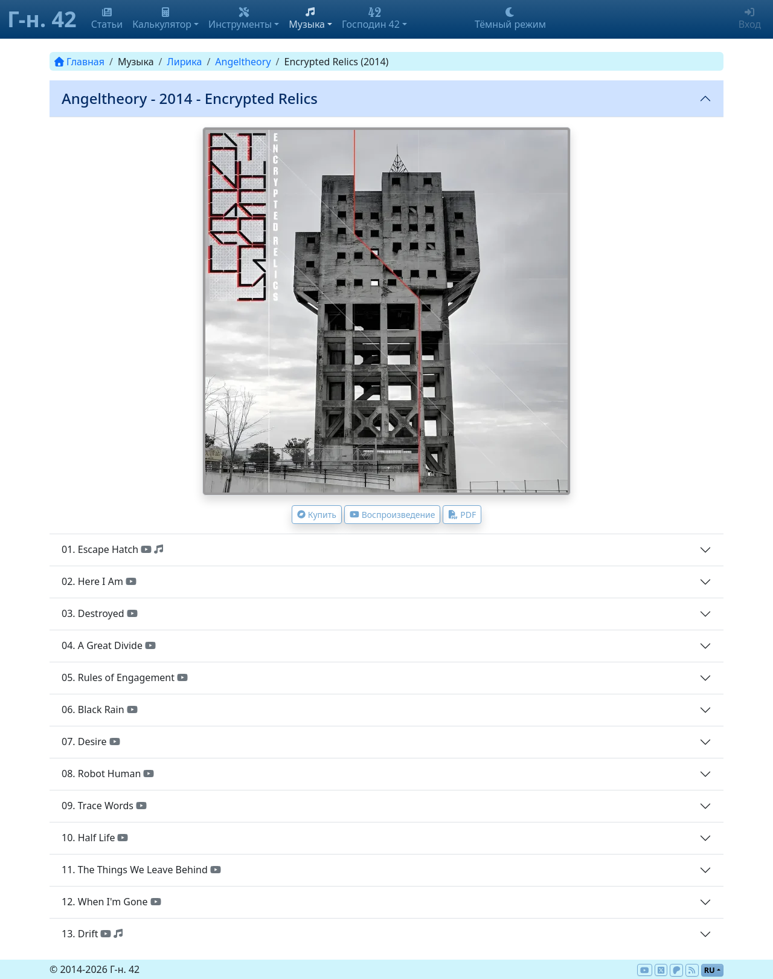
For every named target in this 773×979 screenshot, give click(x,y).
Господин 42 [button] (371, 19)
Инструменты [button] (240, 19)
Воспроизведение (392, 514)
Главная (79, 61)
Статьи (107, 19)
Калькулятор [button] (161, 19)
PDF (462, 514)
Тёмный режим (510, 19)
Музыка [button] (307, 19)
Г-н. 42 (42, 19)
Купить (316, 514)
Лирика (184, 61)
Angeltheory (243, 61)
